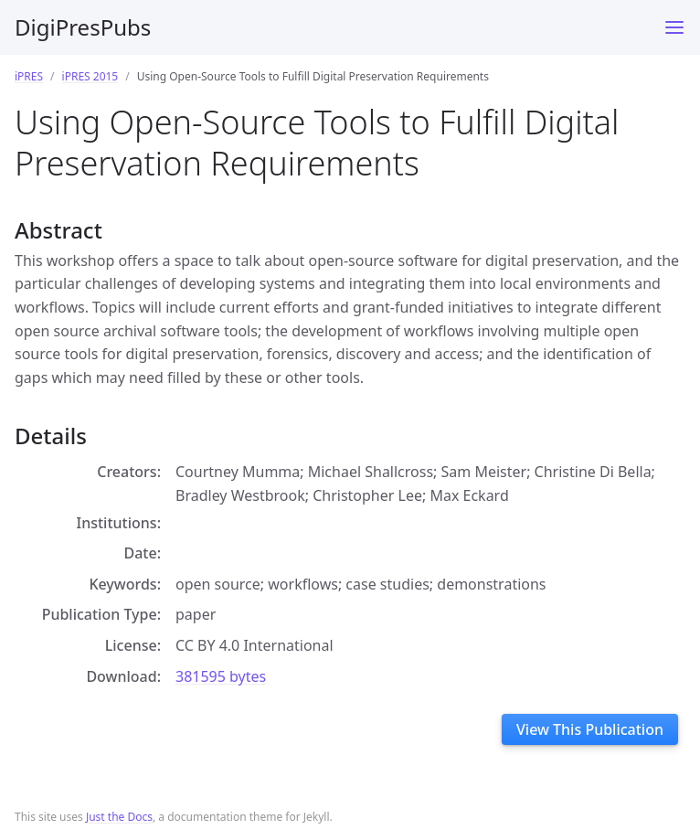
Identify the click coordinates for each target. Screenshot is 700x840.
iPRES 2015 (90, 76)
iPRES (29, 76)
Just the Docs (119, 816)
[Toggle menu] (674, 27)
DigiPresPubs (83, 27)
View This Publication (589, 729)
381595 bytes (220, 676)
